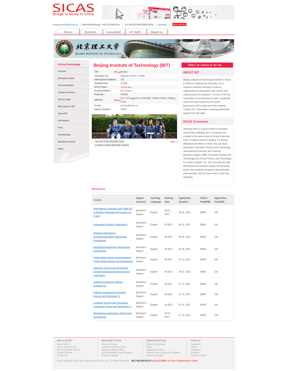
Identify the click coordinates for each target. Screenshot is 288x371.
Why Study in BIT (66, 106)
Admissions (63, 120)
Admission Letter (66, 78)
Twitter (194, 347)
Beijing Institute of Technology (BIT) (132, 65)
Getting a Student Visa (113, 350)
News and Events (155, 355)
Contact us (62, 355)
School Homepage (69, 64)
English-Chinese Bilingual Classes (112, 145)
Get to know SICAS (66, 347)
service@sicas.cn (68, 24)
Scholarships (64, 134)
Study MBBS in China (165, 360)
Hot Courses (98, 189)
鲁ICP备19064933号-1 (142, 360)
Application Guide (155, 350)
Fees (60, 127)
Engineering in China (187, 360)
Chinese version (199, 355)
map (118, 72)
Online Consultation (156, 344)
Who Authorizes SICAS (68, 350)
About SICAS (63, 344)
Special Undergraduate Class (109, 141)
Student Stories (64, 352)
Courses (62, 71)
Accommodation (66, 85)
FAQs (149, 347)
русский (162, 24)
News (60, 148)
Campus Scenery (66, 92)
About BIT (63, 113)
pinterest (195, 352)
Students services (66, 141)
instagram (196, 350)
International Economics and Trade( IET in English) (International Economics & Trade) (113, 212)
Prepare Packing (110, 355)
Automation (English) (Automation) (110, 224)
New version (179, 24)
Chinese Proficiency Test (114, 347)
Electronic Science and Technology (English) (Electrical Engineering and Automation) (111, 272)
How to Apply (64, 99)
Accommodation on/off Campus (117, 352)
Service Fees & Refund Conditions (163, 352)
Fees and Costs (109, 344)
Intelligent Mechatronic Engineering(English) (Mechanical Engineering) (110, 237)
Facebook (196, 344)
